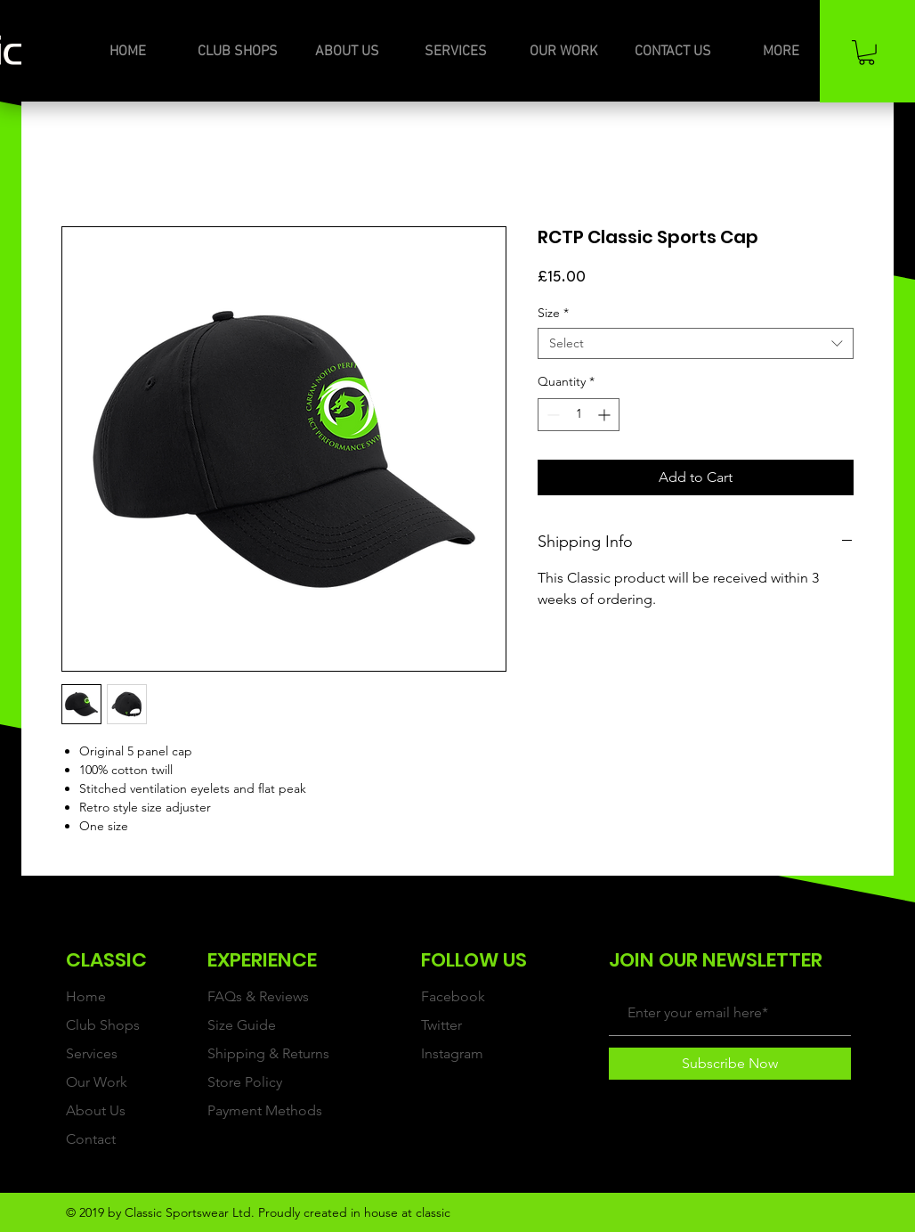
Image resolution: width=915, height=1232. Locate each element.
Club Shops (103, 1024)
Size (553, 313)
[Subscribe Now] (730, 1064)
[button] (866, 52)
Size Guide (241, 1024)
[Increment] (606, 414)
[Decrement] (551, 414)
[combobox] (696, 343)
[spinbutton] (579, 414)
